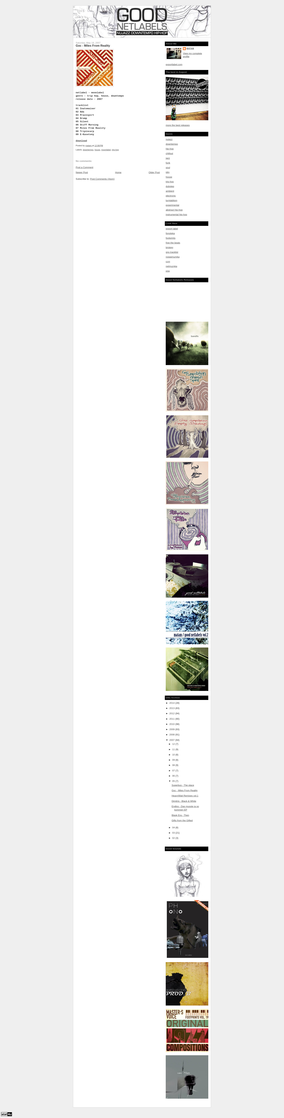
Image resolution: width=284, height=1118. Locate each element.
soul (168, 167)
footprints (170, 238)
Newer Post (82, 172)
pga (168, 271)
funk (168, 162)
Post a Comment (84, 167)
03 (174, 832)
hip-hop (170, 148)
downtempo (88, 150)
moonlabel (106, 150)
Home (118, 172)
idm (168, 172)
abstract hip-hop (174, 209)
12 (174, 744)
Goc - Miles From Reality (184, 790)
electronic (171, 195)
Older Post (154, 172)
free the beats (173, 242)
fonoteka (170, 233)
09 (174, 760)
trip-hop (115, 150)
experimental (172, 205)
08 (174, 765)
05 (174, 781)
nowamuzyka (172, 256)
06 (174, 775)
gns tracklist (172, 252)
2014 (172, 703)
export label (172, 228)
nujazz (169, 139)
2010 (172, 724)
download (81, 140)
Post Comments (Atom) (102, 179)
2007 (172, 740)
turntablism (171, 200)
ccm (168, 261)
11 (174, 749)
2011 (172, 718)
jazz (168, 158)
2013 (172, 708)
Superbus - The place (183, 785)
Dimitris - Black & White (184, 801)
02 (174, 838)
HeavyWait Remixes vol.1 (185, 795)
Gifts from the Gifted (182, 820)
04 (174, 827)
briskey (169, 247)
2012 (172, 713)
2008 (172, 734)
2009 (172, 729)
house (97, 150)
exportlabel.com (174, 64)
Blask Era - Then (180, 815)
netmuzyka (171, 266)
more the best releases (178, 125)
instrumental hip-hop (176, 214)
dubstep (170, 186)
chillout (169, 153)
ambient (170, 191)
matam (190, 49)
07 (174, 770)
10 (174, 754)
